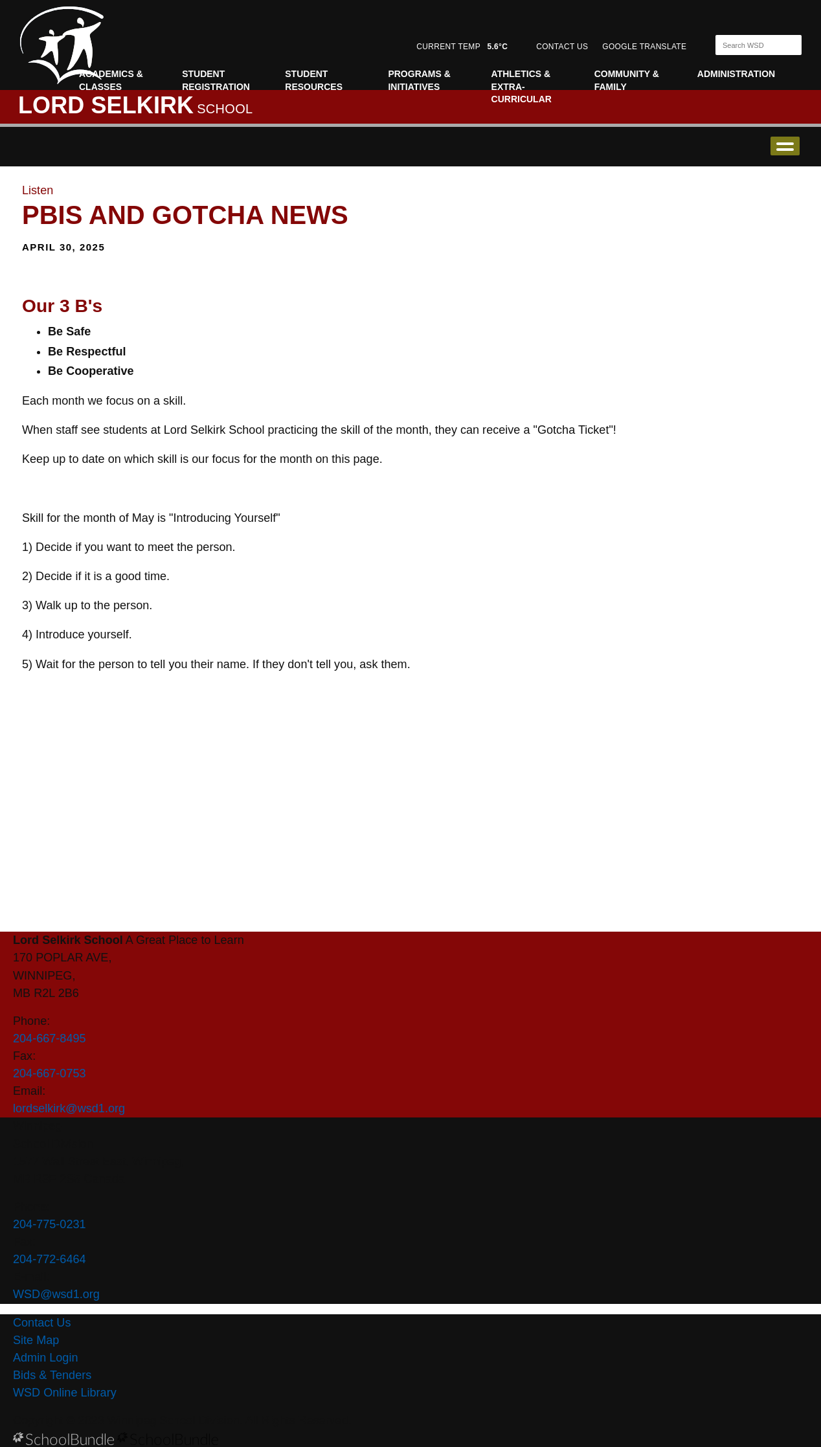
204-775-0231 (49, 1224)
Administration (736, 74)
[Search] (747, 45)
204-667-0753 (49, 1073)
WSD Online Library (65, 1392)
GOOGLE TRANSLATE (645, 46)
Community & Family (626, 80)
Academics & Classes (111, 80)
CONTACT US (562, 46)
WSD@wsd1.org (56, 1294)
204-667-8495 (49, 1038)
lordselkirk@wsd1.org (69, 1108)
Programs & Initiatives (419, 80)
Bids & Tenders (52, 1375)
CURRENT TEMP (462, 46)
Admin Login (45, 1357)
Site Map (36, 1340)
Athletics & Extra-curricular (521, 86)
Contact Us (42, 1322)
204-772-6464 (49, 1259)
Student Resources (314, 80)
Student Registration (216, 80)
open (785, 146)
